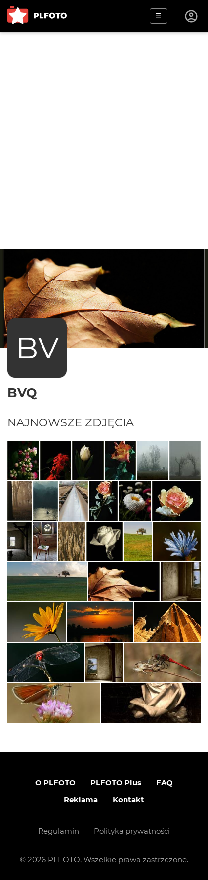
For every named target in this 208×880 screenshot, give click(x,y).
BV (37, 348)
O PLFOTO (55, 782)
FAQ (164, 782)
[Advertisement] (104, 141)
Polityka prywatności (132, 831)
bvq (22, 392)
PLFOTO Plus (115, 782)
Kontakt (128, 799)
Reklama (81, 799)
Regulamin (58, 831)
